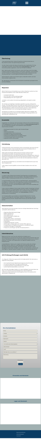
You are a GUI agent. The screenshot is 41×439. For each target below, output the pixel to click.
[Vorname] (20, 336)
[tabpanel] (20, 70)
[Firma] (20, 331)
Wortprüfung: (20, 360)
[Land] (20, 349)
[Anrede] (20, 333)
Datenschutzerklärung (20, 432)
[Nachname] (20, 339)
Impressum (18, 435)
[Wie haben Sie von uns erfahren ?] (20, 352)
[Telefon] (20, 341)
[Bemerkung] (20, 356)
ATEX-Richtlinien (25, 66)
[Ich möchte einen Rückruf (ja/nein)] (20, 344)
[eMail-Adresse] (20, 347)
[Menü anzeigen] (27, 3)
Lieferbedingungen (20, 434)
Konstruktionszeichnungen (31, 124)
